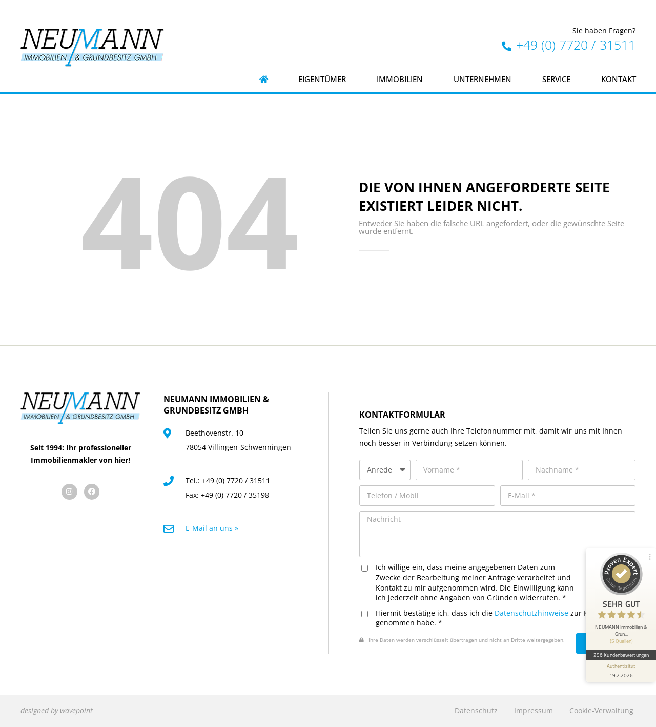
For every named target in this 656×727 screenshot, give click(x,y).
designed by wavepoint (56, 710)
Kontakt (618, 79)
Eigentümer (322, 79)
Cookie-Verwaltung (601, 710)
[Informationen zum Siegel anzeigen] (621, 671)
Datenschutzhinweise (531, 613)
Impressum (533, 710)
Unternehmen (482, 79)
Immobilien (400, 79)
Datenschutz (476, 710)
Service (556, 79)
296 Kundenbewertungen (621, 654)
